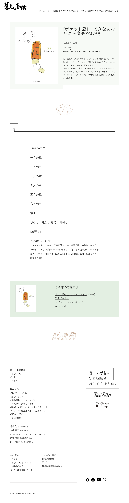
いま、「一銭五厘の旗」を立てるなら (28, 411)
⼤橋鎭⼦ (19, 430)
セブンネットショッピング (69, 302)
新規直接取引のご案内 (52, 466)
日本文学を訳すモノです (22, 404)
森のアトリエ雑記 (19, 393)
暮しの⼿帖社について (21, 462)
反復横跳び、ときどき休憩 (23, 400)
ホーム (42, 11)
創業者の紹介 (17, 466)
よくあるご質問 (49, 455)
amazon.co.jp (61, 306)
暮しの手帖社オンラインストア (71, 294)
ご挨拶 (14, 459)
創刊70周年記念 (22, 442)
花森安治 (19, 426)
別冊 (13, 377)
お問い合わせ (48, 459)
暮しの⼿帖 (16, 374)
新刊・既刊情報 (54, 11)
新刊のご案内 (17, 414)
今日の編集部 (17, 418)
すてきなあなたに (70, 11)
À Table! (29, 434)
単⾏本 (14, 381)
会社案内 (14, 455)
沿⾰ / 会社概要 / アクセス (23, 470)
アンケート (47, 462)
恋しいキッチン (18, 397)
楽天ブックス (62, 298)
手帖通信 (14, 389)
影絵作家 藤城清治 (24, 438)
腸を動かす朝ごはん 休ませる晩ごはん (29, 407)
